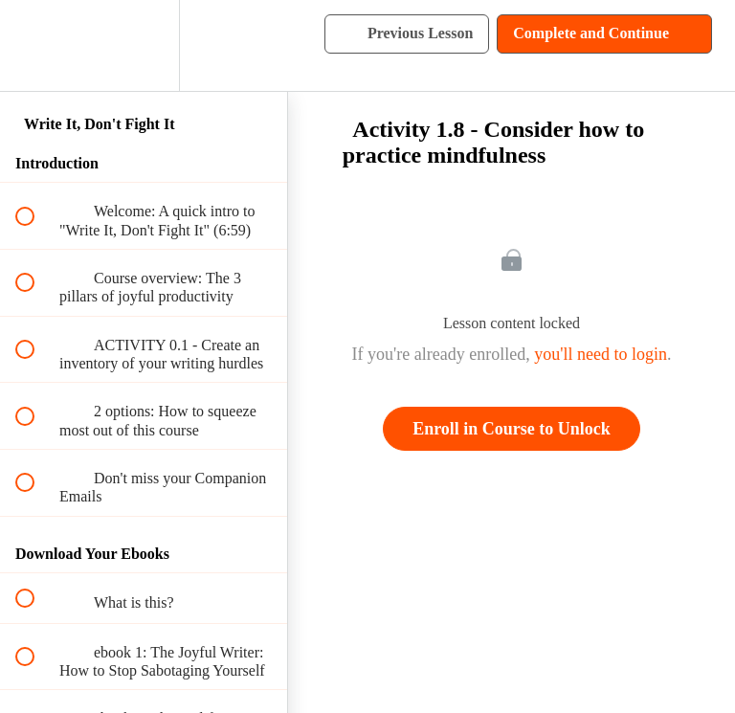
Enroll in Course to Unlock (511, 428)
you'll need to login (600, 354)
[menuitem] (143, 45)
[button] (35, 45)
